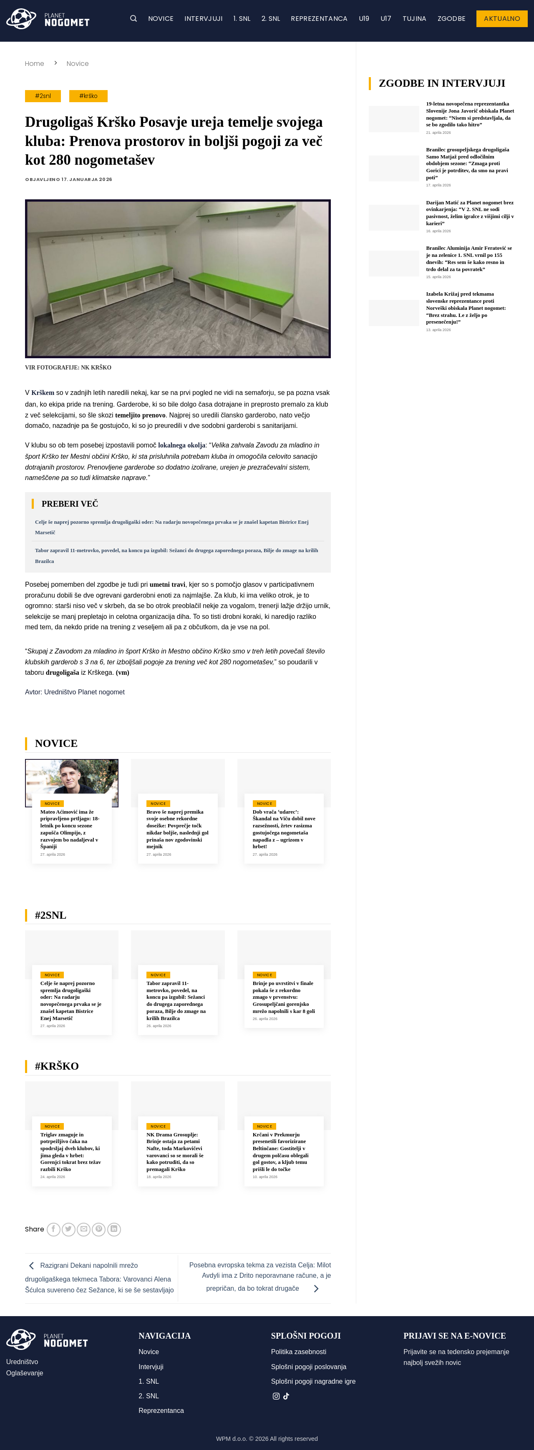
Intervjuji (203, 18)
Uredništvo (22, 1361)
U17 (386, 18)
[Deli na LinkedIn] (114, 1229)
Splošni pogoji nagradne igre (313, 1381)
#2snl (43, 96)
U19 (364, 18)
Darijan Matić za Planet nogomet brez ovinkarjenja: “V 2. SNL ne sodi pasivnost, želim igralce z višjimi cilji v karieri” (470, 213)
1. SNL (242, 18)
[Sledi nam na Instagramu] (276, 1396)
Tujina (415, 18)
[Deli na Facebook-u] (53, 1229)
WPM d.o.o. (231, 1438)
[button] (133, 18)
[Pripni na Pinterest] (99, 1229)
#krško (88, 96)
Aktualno (502, 18)
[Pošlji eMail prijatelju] (84, 1229)
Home (34, 63)
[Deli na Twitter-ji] (69, 1229)
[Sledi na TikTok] (286, 1396)
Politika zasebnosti (299, 1351)
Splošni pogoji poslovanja (309, 1366)
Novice (161, 18)
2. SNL (271, 18)
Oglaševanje (24, 1373)
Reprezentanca (319, 18)
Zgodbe (452, 18)
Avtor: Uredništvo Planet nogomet (75, 692)
